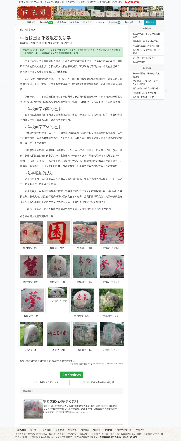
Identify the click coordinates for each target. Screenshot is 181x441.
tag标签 (97, 430)
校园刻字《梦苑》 (110, 282)
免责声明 (72, 430)
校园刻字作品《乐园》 (30, 248)
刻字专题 (129, 22)
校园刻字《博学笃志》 (84, 248)
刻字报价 (47, 430)
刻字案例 (114, 22)
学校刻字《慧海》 (30, 282)
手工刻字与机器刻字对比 (144, 57)
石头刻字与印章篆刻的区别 (145, 41)
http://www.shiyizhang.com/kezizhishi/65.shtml (105, 364)
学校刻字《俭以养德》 (57, 282)
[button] (62, 13)
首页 (22, 29)
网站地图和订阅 (124, 430)
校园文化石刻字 (51, 361)
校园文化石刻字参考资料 (60, 401)
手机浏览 (140, 430)
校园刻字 (39, 361)
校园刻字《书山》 (84, 350)
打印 (69, 43)
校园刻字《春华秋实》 (110, 350)
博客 (140, 22)
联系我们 (61, 22)
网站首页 (31, 22)
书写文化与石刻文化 (49, 382)
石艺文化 (87, 22)
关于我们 (74, 22)
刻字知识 (100, 22)
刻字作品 (46, 22)
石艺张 (28, 79)
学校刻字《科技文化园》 (30, 350)
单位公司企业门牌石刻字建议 (146, 45)
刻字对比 (59, 430)
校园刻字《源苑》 (81, 316)
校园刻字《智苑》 (59, 301)
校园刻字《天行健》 (110, 316)
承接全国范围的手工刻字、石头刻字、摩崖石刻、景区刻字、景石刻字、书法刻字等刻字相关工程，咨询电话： (79, 2)
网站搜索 (85, 430)
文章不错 (71, 375)
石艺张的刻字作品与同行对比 (146, 88)
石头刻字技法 (139, 62)
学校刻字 (30, 361)
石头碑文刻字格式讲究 (143, 97)
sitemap (109, 430)
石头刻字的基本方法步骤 (102, 382)
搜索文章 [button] (150, 22)
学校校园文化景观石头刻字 (45, 38)
